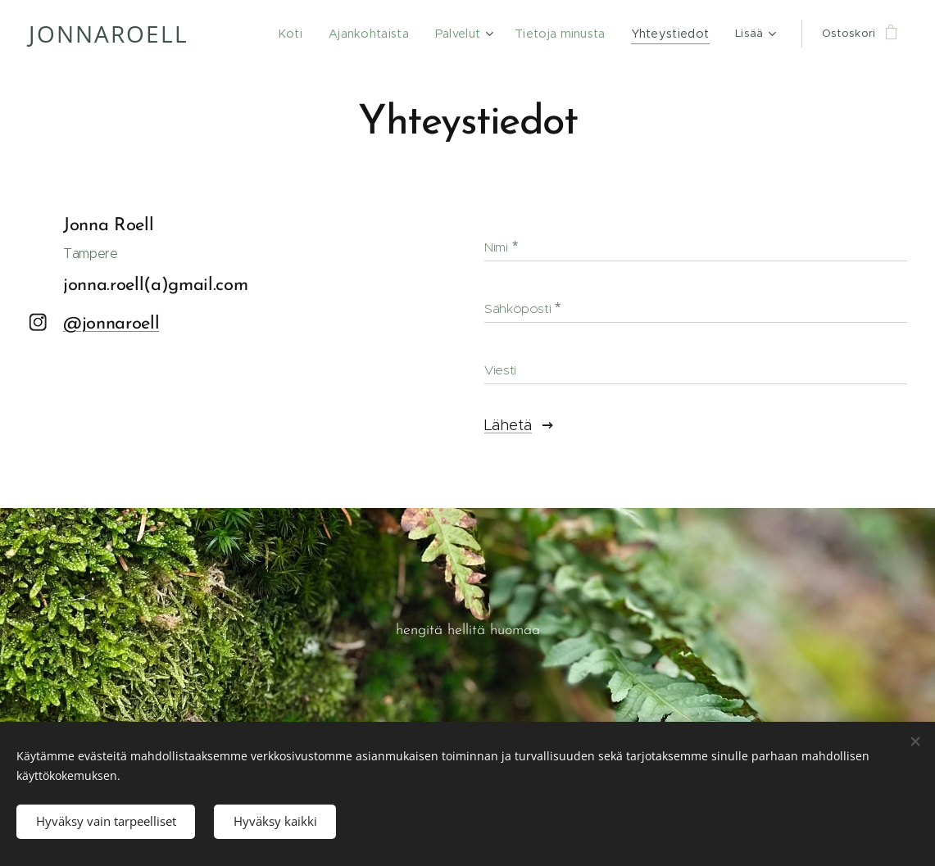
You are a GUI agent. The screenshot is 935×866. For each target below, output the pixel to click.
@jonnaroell (111, 323)
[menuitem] (309, 33)
